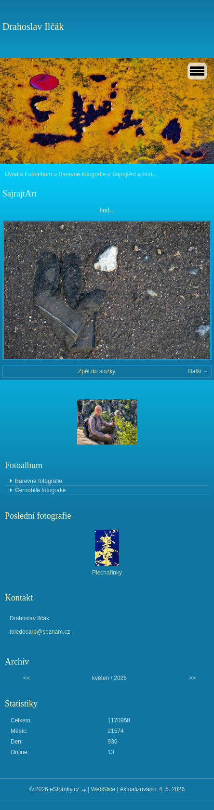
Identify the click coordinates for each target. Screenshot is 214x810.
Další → (198, 371)
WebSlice (103, 789)
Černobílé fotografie (40, 490)
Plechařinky (107, 572)
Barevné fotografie (82, 174)
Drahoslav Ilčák (33, 26)
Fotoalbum (38, 174)
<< (26, 678)
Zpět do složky (96, 371)
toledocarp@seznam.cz (40, 631)
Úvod (11, 174)
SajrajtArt (124, 174)
